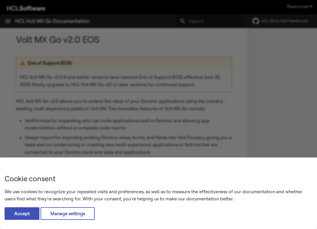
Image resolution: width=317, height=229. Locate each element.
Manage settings (67, 213)
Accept (22, 213)
